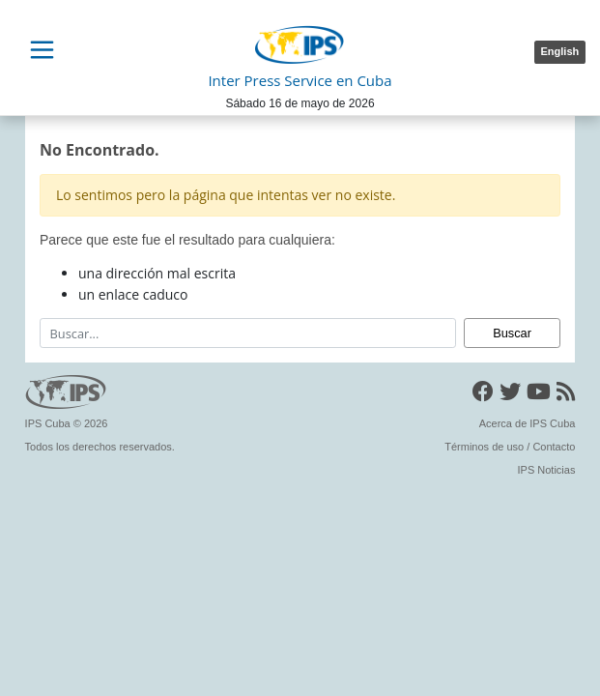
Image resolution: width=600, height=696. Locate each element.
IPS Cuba (48, 423)
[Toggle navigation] (41, 50)
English (560, 51)
